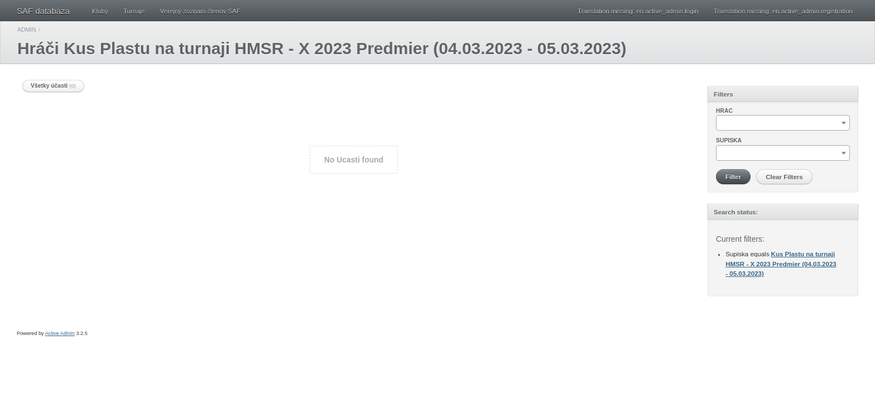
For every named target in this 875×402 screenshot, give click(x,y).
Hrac (724, 111)
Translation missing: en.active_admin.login (638, 11)
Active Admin (60, 333)
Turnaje (134, 11)
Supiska (729, 140)
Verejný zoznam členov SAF (200, 11)
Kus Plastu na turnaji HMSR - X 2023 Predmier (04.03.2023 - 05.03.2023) (780, 264)
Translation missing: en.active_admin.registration (783, 11)
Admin (26, 30)
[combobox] (783, 123)
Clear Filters (784, 177)
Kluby (100, 11)
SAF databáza (43, 11)
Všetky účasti (53, 86)
